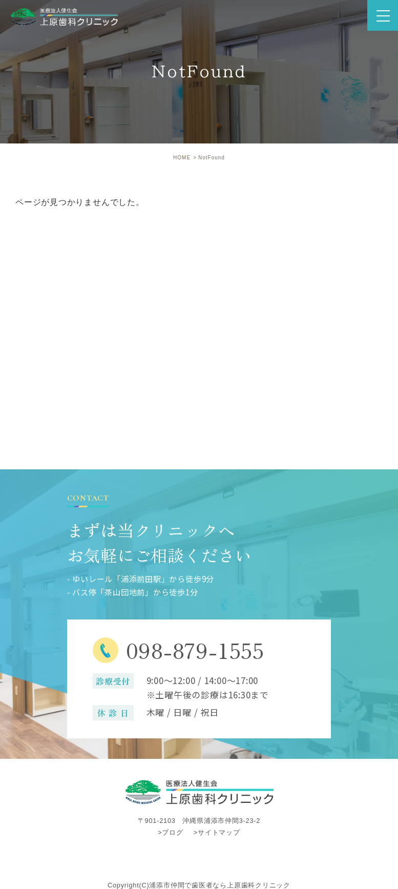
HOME (182, 157)
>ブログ (170, 832)
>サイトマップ (217, 832)
